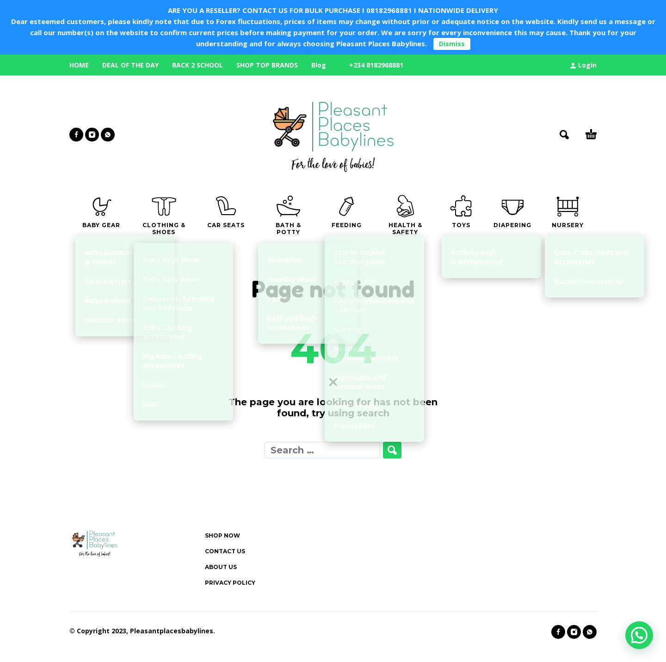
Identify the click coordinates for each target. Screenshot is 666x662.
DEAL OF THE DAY (130, 65)
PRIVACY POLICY (230, 582)
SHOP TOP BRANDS (267, 65)
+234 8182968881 (376, 65)
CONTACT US (225, 551)
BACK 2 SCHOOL (197, 65)
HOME (79, 65)
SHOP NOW (222, 535)
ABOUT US (221, 566)
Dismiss (452, 43)
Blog (318, 65)
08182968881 (389, 10)
